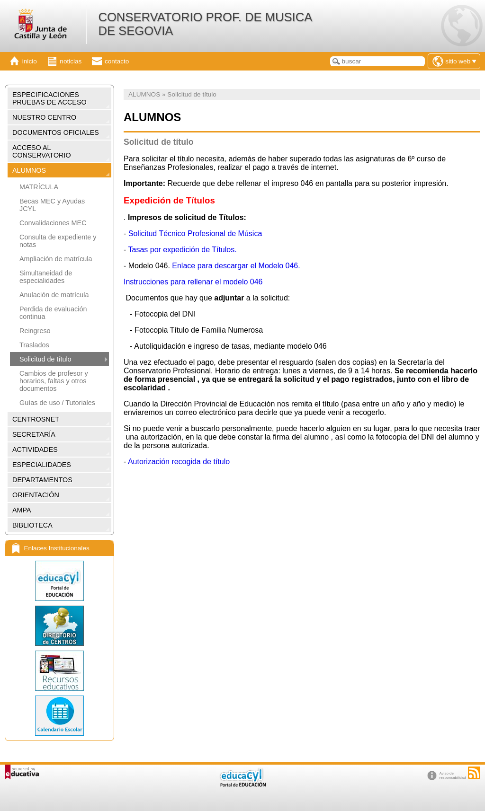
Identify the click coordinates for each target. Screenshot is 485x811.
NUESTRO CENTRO (44, 117)
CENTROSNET (35, 419)
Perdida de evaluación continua (53, 312)
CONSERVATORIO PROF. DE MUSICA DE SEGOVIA (204, 23)
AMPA (21, 510)
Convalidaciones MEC (53, 223)
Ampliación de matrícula (55, 259)
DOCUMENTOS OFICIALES (55, 132)
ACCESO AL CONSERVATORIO (41, 151)
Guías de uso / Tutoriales (57, 402)
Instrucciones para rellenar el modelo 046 (193, 282)
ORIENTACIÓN (35, 495)
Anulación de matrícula (54, 295)
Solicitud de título (45, 359)
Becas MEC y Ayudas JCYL (52, 204)
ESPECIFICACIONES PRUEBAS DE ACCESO (49, 98)
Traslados (34, 345)
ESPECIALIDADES (41, 464)
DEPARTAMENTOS (42, 480)
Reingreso (35, 331)
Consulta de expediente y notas (57, 240)
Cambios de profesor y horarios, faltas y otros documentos (53, 381)
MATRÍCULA (38, 187)
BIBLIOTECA (32, 525)
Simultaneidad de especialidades (45, 276)
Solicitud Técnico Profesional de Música (196, 233)
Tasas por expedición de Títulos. (183, 250)
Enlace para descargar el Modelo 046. (236, 266)
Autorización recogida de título (179, 462)
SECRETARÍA (33, 434)
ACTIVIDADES (35, 449)
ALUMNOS (29, 170)
